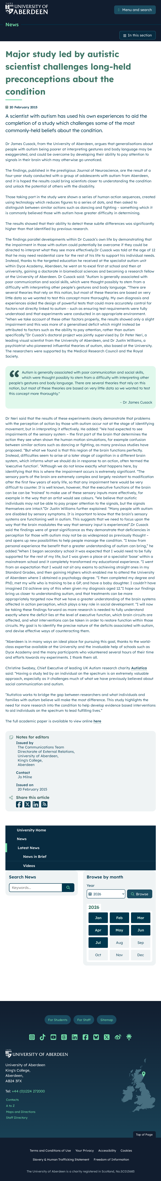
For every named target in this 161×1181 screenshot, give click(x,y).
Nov (122, 954)
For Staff (84, 1020)
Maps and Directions (20, 1112)
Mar (140, 918)
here (97, 721)
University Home (31, 830)
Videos (29, 865)
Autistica (139, 668)
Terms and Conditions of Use (50, 1151)
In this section (140, 35)
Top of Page (144, 1134)
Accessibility (107, 1151)
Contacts (12, 1100)
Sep (143, 942)
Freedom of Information (111, 1160)
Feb (119, 918)
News (12, 24)
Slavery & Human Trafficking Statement (61, 1160)
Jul (98, 942)
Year (91, 885)
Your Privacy (84, 1151)
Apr (98, 930)
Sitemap (107, 1020)
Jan (98, 918)
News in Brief (34, 856)
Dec (143, 954)
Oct (101, 954)
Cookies (126, 1151)
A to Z (10, 1106)
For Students (57, 1020)
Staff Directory (16, 1118)
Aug (122, 942)
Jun (140, 930)
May (119, 930)
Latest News (28, 848)
